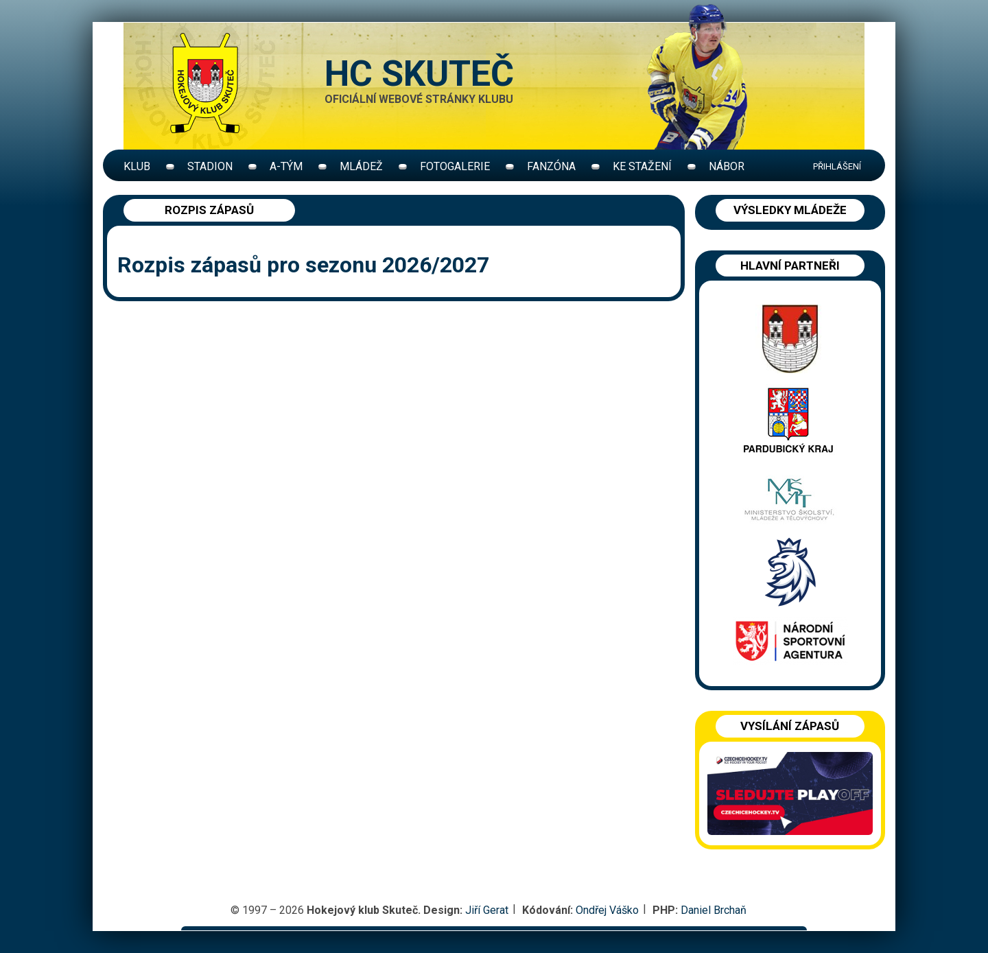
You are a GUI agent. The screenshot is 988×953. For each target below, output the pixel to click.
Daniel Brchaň (713, 910)
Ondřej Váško (607, 910)
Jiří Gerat (486, 910)
